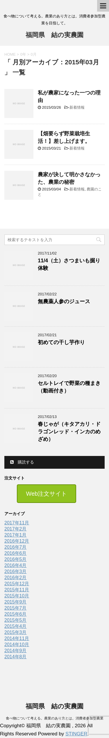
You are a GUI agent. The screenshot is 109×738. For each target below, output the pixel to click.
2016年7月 (15, 547)
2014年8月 (15, 656)
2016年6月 (15, 553)
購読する (22, 462)
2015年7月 (15, 608)
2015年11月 (16, 589)
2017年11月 (16, 522)
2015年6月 (15, 614)
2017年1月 (15, 534)
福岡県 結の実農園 (54, 35)
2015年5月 (15, 620)
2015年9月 (15, 601)
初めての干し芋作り (61, 342)
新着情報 (77, 107)
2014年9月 (15, 650)
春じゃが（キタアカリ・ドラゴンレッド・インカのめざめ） (69, 431)
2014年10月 (16, 644)
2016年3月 (15, 571)
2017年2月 (15, 528)
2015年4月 (15, 626)
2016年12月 (16, 541)
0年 (23, 54)
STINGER (76, 734)
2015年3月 (15, 632)
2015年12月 (16, 583)
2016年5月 (15, 559)
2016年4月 (15, 565)
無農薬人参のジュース (64, 301)
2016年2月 (15, 577)
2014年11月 (16, 638)
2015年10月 (16, 595)
